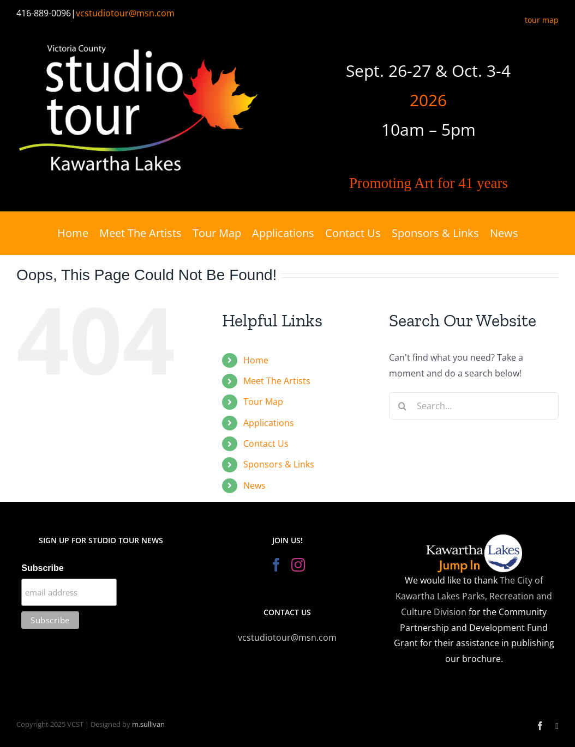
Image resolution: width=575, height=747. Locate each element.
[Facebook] (276, 565)
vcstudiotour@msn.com (125, 13)
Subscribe (42, 568)
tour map (542, 20)
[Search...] (474, 406)
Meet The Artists (276, 381)
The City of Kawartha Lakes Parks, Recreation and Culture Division (474, 596)
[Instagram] (298, 565)
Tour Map (263, 402)
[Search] (402, 406)
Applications (268, 423)
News (254, 485)
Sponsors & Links (278, 464)
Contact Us (266, 444)
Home (255, 360)
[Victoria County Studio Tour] (139, 39)
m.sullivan (148, 724)
